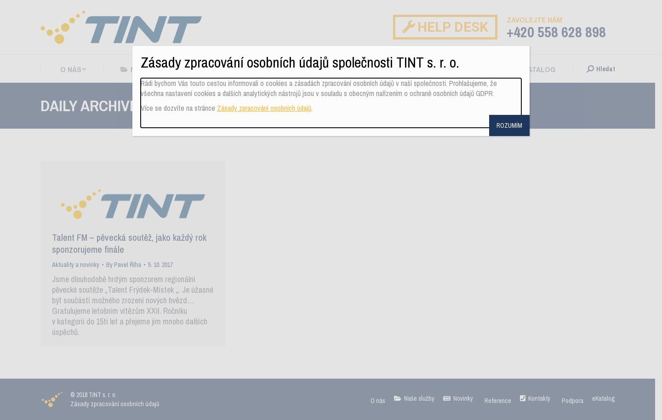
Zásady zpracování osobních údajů (264, 108)
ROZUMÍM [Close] (509, 125)
